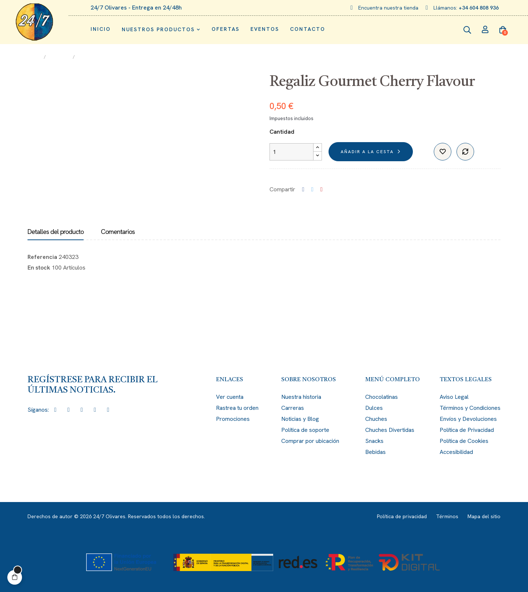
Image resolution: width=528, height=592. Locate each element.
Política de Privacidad (467, 430)
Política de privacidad (402, 516)
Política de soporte (305, 430)
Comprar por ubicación (310, 441)
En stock (38, 267)
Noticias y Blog (300, 419)
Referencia (42, 257)
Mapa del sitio (483, 516)
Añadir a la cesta (367, 152)
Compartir (303, 189)
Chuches (376, 419)
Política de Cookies (464, 441)
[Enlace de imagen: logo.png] (34, 22)
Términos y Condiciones (470, 408)
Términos (447, 516)
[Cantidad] (292, 151)
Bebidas (375, 452)
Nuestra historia (301, 397)
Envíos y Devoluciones (468, 419)
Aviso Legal (454, 397)
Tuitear (312, 189)
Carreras (292, 408)
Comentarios (118, 232)
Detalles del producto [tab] (55, 232)
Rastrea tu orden (237, 408)
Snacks (374, 441)
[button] (14, 577)
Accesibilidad (456, 452)
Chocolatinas (381, 397)
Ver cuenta (229, 397)
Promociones (233, 419)
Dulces (374, 408)
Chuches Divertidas (389, 430)
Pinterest (321, 189)
